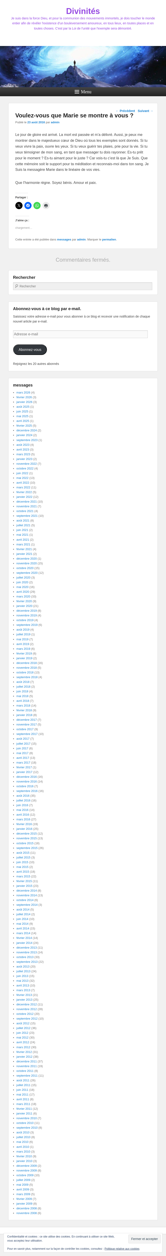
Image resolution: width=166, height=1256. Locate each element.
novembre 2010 (26, 1118)
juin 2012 (22, 1032)
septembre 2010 (27, 1127)
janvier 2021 (24, 554)
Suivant (145, 111)
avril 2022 (22, 482)
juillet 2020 (23, 577)
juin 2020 (22, 582)
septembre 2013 (27, 961)
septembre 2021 (27, 515)
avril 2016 (22, 814)
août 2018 (23, 682)
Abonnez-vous (30, 350)
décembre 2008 (26, 1208)
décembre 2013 (26, 947)
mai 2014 (22, 923)
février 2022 (24, 492)
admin (55, 122)
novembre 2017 (26, 724)
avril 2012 (22, 1042)
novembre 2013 (26, 952)
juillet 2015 (23, 857)
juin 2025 (22, 411)
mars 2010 (23, 1151)
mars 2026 (23, 392)
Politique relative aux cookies (122, 1248)
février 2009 (24, 1199)
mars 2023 (23, 454)
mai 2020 (22, 587)
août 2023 (23, 444)
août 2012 (23, 1023)
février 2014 (24, 938)
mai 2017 (22, 753)
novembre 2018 (26, 667)
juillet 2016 (23, 800)
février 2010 (24, 1156)
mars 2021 (23, 544)
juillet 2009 (23, 1180)
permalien (109, 239)
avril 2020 (22, 591)
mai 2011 (22, 1094)
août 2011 (23, 1080)
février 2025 (24, 425)
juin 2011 (22, 1089)
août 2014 (23, 909)
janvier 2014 (24, 943)
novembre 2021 (26, 506)
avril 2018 (22, 700)
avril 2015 (22, 871)
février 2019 (24, 653)
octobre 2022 (25, 468)
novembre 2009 (26, 1170)
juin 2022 (22, 473)
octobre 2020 (25, 568)
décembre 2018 (26, 663)
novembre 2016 (26, 781)
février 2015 (24, 881)
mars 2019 (23, 648)
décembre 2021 (26, 501)
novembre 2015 (26, 838)
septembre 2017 (27, 734)
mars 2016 (23, 819)
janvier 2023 (24, 459)
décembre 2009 (26, 1165)
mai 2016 (22, 810)
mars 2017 (23, 762)
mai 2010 (22, 1142)
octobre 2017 (25, 729)
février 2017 (24, 767)
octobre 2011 (25, 1071)
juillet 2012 (23, 1028)
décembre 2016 (26, 776)
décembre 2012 (26, 1004)
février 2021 (24, 549)
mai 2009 (22, 1184)
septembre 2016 (27, 791)
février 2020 (24, 601)
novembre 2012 (26, 1009)
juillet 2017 (23, 743)
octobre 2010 (25, 1123)
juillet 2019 (23, 634)
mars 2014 (23, 933)
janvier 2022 (24, 497)
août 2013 (23, 966)
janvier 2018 (24, 715)
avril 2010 (22, 1146)
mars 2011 (23, 1104)
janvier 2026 (24, 402)
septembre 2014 (27, 904)
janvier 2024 (24, 435)
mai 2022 (22, 478)
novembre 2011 (26, 1066)
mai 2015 (22, 867)
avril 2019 (22, 644)
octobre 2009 (25, 1175)
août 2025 (23, 406)
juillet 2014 (23, 914)
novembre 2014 (26, 895)
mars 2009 (23, 1194)
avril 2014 (22, 928)
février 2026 (24, 397)
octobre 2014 (25, 900)
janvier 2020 (24, 606)
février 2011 (24, 1108)
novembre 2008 (26, 1213)
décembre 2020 (26, 558)
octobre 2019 (25, 620)
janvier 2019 (24, 658)
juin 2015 (22, 862)
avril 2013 (22, 985)
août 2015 (23, 852)
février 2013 (24, 995)
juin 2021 (22, 530)
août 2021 (23, 520)
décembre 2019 (26, 610)
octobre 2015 (25, 843)
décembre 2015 (26, 833)
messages (64, 239)
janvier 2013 (24, 999)
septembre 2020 (27, 572)
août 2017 (23, 738)
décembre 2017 (26, 719)
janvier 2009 (24, 1203)
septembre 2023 (27, 440)
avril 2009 (22, 1189)
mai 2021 (22, 534)
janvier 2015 (24, 886)
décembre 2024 (26, 430)
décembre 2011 (26, 1061)
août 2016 (23, 795)
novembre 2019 (26, 615)
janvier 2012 (24, 1056)
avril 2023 (22, 449)
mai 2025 (22, 416)
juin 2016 (22, 805)
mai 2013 (22, 980)
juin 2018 (22, 691)
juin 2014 (22, 919)
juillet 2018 (23, 686)
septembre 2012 (27, 1018)
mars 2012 (23, 1047)
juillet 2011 (23, 1085)
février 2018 (24, 710)
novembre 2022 (26, 463)
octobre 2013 (25, 957)
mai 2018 (22, 696)
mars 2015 (23, 876)
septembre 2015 (27, 848)
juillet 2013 (23, 971)
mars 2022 (23, 487)
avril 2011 (22, 1099)
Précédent (125, 111)
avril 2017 (22, 758)
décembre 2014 (26, 890)
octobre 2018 (25, 672)
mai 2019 (22, 639)
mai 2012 (22, 1037)
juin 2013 (22, 976)
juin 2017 (22, 748)
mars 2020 (23, 596)
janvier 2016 (24, 828)
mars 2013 (23, 990)
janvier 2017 (24, 772)
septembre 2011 (27, 1075)
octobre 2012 (25, 1014)
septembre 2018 (27, 677)
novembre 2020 (26, 563)
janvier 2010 (24, 1161)
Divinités (83, 11)
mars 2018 (23, 705)
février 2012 (24, 1052)
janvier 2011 (24, 1113)
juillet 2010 (23, 1137)
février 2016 (24, 824)
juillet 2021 (23, 525)
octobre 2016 (25, 786)
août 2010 (23, 1132)
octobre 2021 (25, 511)
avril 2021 (22, 539)
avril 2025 (22, 421)
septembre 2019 (27, 625)
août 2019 (23, 629)
